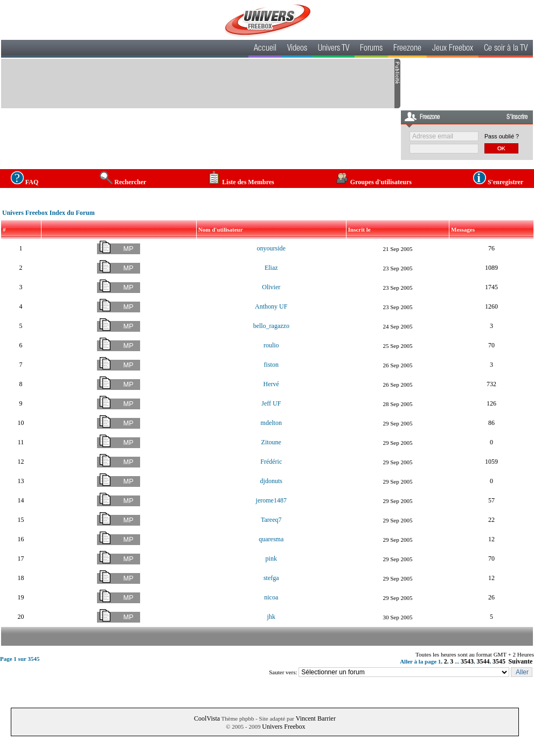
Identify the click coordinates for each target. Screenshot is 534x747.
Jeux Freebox (452, 49)
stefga (271, 578)
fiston (271, 364)
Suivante (521, 661)
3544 (483, 661)
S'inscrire (517, 117)
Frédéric (271, 461)
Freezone (407, 49)
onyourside (271, 248)
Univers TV (333, 49)
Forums (371, 49)
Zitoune (271, 442)
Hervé (271, 384)
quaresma (271, 539)
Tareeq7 (271, 519)
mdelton (271, 423)
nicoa (271, 597)
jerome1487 (271, 500)
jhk (271, 616)
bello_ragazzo (271, 326)
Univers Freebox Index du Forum (48, 213)
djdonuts (271, 481)
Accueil (265, 49)
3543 (467, 661)
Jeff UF (271, 403)
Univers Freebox (283, 726)
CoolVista (207, 718)
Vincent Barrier (316, 718)
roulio (271, 345)
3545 (499, 661)
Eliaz (271, 267)
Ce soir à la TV (506, 49)
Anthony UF (271, 306)
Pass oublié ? (501, 136)
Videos (297, 49)
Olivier (271, 287)
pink (271, 558)
